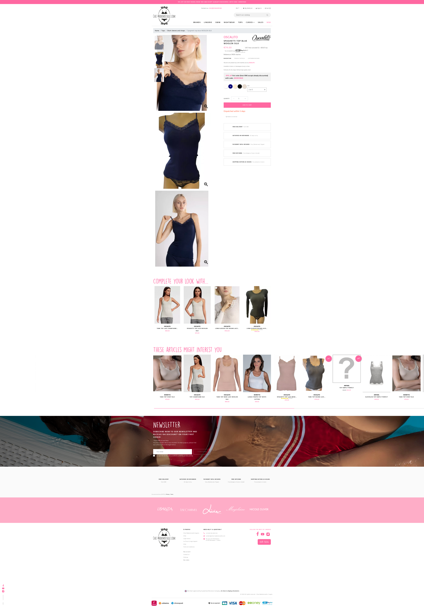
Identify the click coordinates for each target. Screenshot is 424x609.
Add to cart (247, 105)
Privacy (168, 494)
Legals (270, 594)
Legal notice (186, 539)
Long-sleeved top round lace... (227, 328)
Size (248, 86)
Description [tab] (227, 58)
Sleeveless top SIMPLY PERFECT (137, 397)
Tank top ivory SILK (167, 397)
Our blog (264, 542)
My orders (186, 560)
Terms (171, 494)
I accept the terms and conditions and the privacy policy (174, 456)
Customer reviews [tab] (253, 58)
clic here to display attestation (230, 591)
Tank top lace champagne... (167, 328)
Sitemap (185, 557)
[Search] (252, 15)
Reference (227, 54)
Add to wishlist (231, 117)
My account (186, 552)
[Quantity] (239, 99)
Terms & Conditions (189, 547)
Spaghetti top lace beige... (48, 397)
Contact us (186, 554)
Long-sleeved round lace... (257, 328)
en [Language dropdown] (237, 8)
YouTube (3, 587)
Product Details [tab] (239, 58)
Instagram (3, 590)
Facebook (258, 534)
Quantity (226, 98)
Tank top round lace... (77, 397)
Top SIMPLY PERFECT (107, 388)
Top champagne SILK (197, 397)
